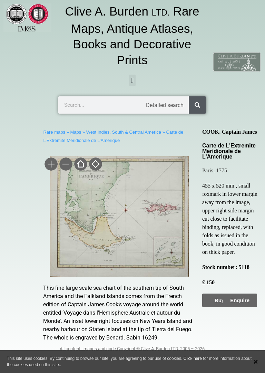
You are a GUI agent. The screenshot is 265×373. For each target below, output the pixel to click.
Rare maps (54, 132)
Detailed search (165, 105)
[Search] (197, 105)
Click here (193, 358)
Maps (75, 132)
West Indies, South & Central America (123, 132)
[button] (132, 80)
